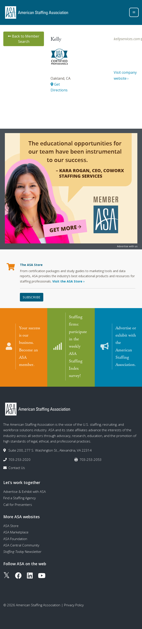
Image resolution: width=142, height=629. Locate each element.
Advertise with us (127, 246)
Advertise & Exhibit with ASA (24, 491)
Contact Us (16, 467)
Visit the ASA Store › (68, 281)
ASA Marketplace (15, 532)
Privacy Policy (74, 605)
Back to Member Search (23, 39)
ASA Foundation (15, 538)
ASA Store (11, 525)
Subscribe (31, 297)
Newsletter (22, 551)
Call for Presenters (17, 504)
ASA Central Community (21, 545)
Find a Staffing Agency (19, 498)
